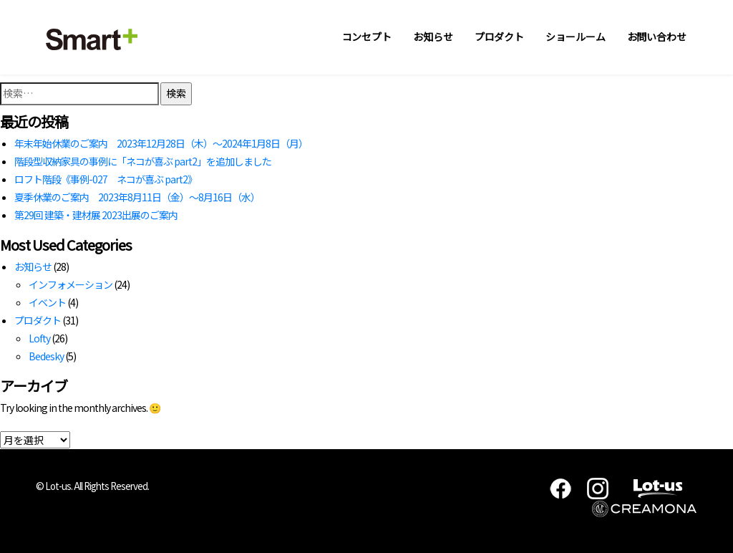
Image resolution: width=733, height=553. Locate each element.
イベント (47, 302)
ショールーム (575, 36)
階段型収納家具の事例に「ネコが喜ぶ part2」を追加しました (142, 161)
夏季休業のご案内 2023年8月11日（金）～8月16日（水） (137, 197)
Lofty (39, 338)
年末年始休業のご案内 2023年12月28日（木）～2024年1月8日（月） (161, 143)
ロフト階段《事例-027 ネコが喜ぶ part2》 (105, 179)
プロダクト (500, 36)
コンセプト (367, 36)
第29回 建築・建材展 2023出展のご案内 (96, 215)
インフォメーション (70, 284)
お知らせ (433, 36)
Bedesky (46, 356)
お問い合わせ (656, 36)
